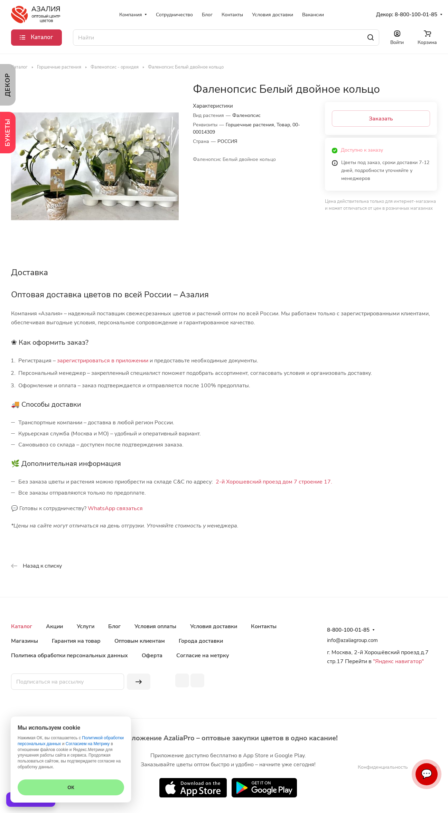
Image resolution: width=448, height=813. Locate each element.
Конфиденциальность (383, 767)
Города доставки (201, 641)
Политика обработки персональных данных (69, 655)
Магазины (24, 641)
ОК (70, 787)
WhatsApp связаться (115, 508)
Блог (114, 626)
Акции (54, 626)
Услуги (85, 626)
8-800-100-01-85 (416, 14)
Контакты (264, 626)
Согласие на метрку (202, 655)
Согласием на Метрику (88, 743)
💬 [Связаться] (426, 774)
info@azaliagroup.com (352, 640)
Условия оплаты (155, 626)
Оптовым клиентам (139, 641)
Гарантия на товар (76, 641)
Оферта (152, 655)
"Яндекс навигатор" (398, 661)
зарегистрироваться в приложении (102, 360)
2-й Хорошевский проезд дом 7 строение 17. (274, 482)
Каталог (21, 626)
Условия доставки (213, 626)
